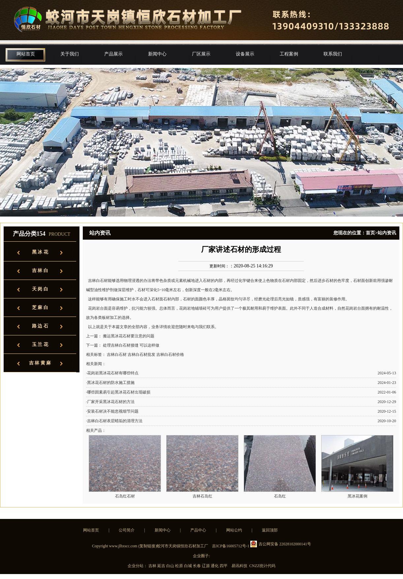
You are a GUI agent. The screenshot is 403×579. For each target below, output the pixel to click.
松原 (179, 565)
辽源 (206, 565)
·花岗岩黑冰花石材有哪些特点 (112, 373)
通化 (215, 565)
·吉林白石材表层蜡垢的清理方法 (114, 421)
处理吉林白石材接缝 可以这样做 (131, 345)
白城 (188, 565)
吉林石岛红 (202, 496)
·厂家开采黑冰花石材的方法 (110, 401)
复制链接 (147, 546)
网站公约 (234, 530)
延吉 (161, 565)
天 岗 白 (40, 289)
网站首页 (25, 53)
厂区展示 (201, 53)
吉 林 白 (40, 270)
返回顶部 (270, 530)
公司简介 (127, 530)
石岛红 (280, 496)
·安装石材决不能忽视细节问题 (112, 411)
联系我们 (333, 53)
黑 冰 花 (40, 252)
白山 (170, 565)
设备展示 (245, 53)
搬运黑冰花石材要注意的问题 (128, 336)
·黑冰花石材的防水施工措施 (110, 382)
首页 (370, 232)
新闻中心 (157, 53)
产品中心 (198, 530)
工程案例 (289, 53)
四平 (224, 565)
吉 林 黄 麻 (40, 362)
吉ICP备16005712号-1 (230, 546)
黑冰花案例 (357, 496)
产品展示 (113, 53)
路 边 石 (40, 326)
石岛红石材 (125, 496)
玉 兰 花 (40, 344)
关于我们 (69, 53)
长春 (197, 565)
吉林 (152, 565)
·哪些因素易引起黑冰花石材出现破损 (118, 392)
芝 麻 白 (40, 307)
